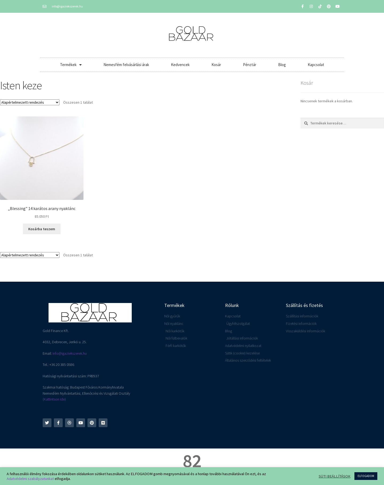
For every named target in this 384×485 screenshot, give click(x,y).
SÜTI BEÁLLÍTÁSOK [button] (334, 476)
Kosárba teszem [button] (41, 229)
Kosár (216, 64)
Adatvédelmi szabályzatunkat (30, 478)
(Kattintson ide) (54, 399)
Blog (282, 64)
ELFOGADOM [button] (366, 476)
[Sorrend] (29, 102)
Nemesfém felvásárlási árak (126, 64)
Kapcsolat (316, 64)
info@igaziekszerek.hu (70, 353)
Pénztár (249, 64)
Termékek (71, 65)
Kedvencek (180, 64)
